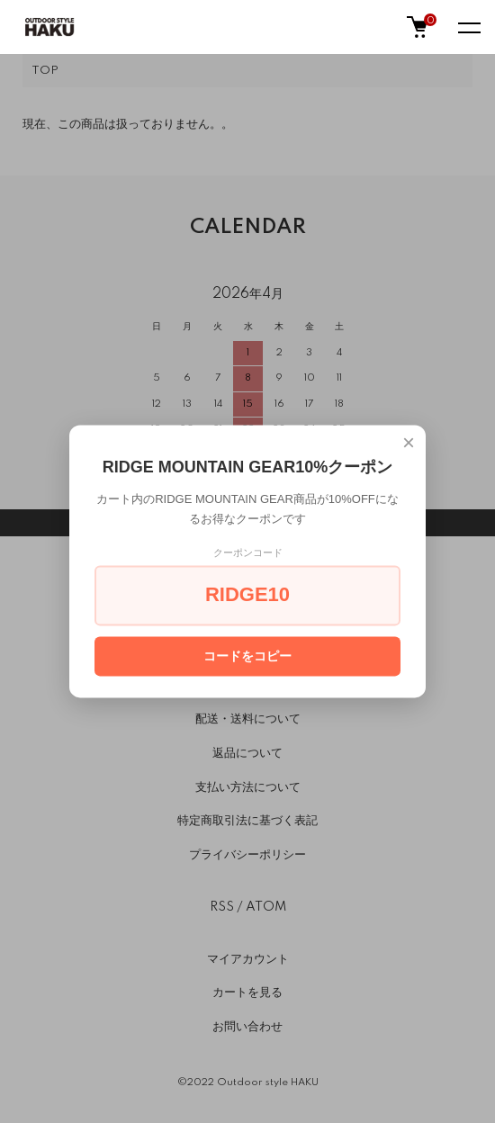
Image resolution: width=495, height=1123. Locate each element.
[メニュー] (468, 27)
